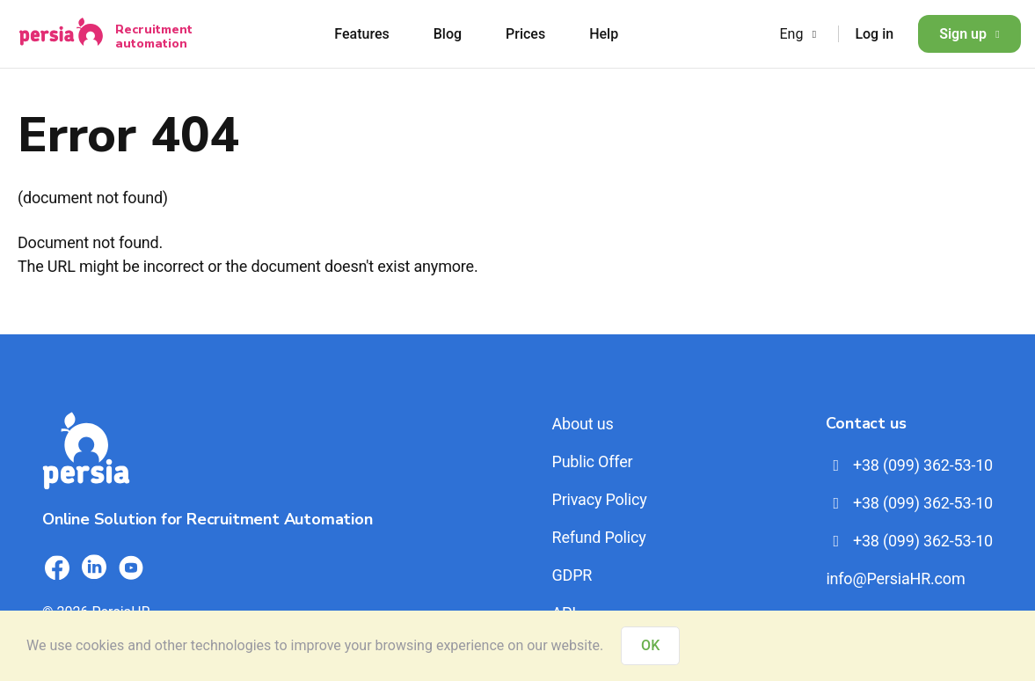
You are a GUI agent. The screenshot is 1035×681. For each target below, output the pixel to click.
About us (582, 423)
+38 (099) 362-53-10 (909, 465)
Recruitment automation (154, 36)
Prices (525, 34)
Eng (799, 34)
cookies (100, 645)
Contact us (866, 423)
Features (361, 34)
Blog (448, 34)
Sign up (969, 34)
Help (603, 34)
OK (650, 645)
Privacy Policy (598, 499)
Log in (874, 34)
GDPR (571, 575)
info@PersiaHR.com (895, 578)
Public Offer (591, 461)
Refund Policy (598, 537)
